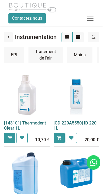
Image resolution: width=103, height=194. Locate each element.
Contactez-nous (27, 18)
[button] (9, 138)
